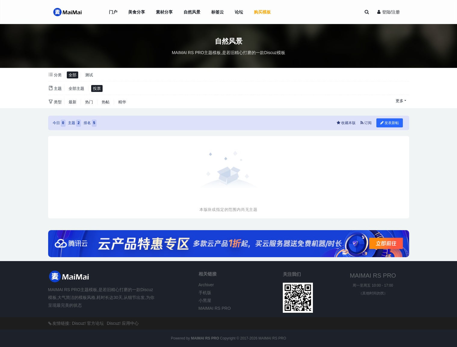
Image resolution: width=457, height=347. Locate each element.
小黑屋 (205, 300)
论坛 (239, 12)
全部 (72, 75)
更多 (399, 101)
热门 (89, 102)
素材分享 (164, 12)
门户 (113, 12)
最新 (72, 102)
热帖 (106, 102)
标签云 (217, 12)
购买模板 (262, 12)
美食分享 (136, 12)
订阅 (366, 123)
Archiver (206, 284)
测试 (89, 75)
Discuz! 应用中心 (123, 323)
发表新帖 (389, 123)
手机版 (205, 292)
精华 (122, 102)
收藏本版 (347, 123)
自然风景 (192, 12)
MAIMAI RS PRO (215, 308)
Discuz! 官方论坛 (88, 323)
